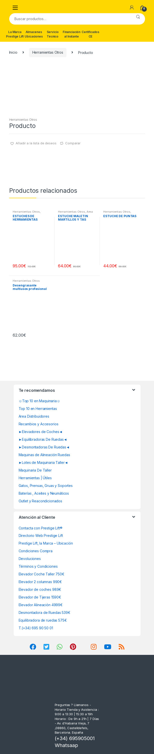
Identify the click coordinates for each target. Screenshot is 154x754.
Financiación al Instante (71, 34)
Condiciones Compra (35, 551)
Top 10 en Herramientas (38, 408)
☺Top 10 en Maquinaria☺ (39, 401)
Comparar (73, 143)
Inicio (13, 52)
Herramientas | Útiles (35, 478)
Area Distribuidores (34, 416)
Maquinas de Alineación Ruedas (44, 455)
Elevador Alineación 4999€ (41, 605)
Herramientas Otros (47, 52)
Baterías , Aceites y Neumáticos (44, 493)
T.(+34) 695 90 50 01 (36, 628)
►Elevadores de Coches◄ (41, 432)
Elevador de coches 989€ (40, 589)
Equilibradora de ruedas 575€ (43, 620)
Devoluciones (30, 558)
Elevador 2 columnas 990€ (40, 582)
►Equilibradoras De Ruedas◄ (43, 439)
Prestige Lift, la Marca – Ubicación (46, 543)
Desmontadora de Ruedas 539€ (44, 612)
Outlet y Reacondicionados (40, 501)
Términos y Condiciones (38, 566)
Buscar (138, 19)
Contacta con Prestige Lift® (40, 528)
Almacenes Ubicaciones (34, 34)
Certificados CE (90, 34)
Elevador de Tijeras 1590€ (40, 597)
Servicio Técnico (53, 34)
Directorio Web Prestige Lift (41, 535)
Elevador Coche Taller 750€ (41, 574)
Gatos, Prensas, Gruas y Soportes (46, 485)
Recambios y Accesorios (38, 424)
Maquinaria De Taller (35, 470)
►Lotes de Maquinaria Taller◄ (43, 462)
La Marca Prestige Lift (14, 34)
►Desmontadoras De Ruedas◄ (44, 447)
